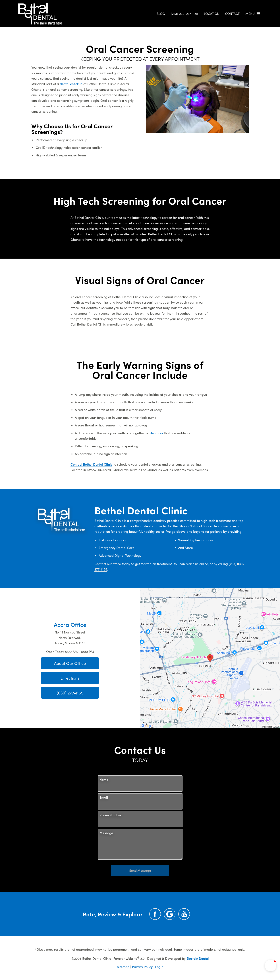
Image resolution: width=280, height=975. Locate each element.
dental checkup (71, 83)
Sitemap (123, 966)
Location (211, 13)
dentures (156, 433)
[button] (270, 965)
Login (159, 966)
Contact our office (107, 563)
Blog (161, 13)
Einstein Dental (197, 958)
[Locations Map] (210, 657)
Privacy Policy (142, 966)
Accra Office (70, 624)
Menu (253, 13)
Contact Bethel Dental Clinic (91, 464)
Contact (232, 13)
